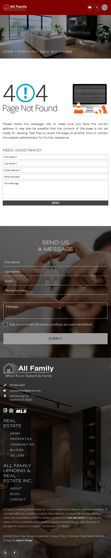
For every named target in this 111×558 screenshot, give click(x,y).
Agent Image (24, 540)
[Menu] (105, 7)
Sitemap (73, 536)
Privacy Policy (58, 536)
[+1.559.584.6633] (97, 7)
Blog (15, 494)
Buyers (17, 450)
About (16, 488)
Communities (22, 444)
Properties (21, 439)
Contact (18, 499)
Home (15, 433)
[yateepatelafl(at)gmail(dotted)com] (90, 7)
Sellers (17, 455)
